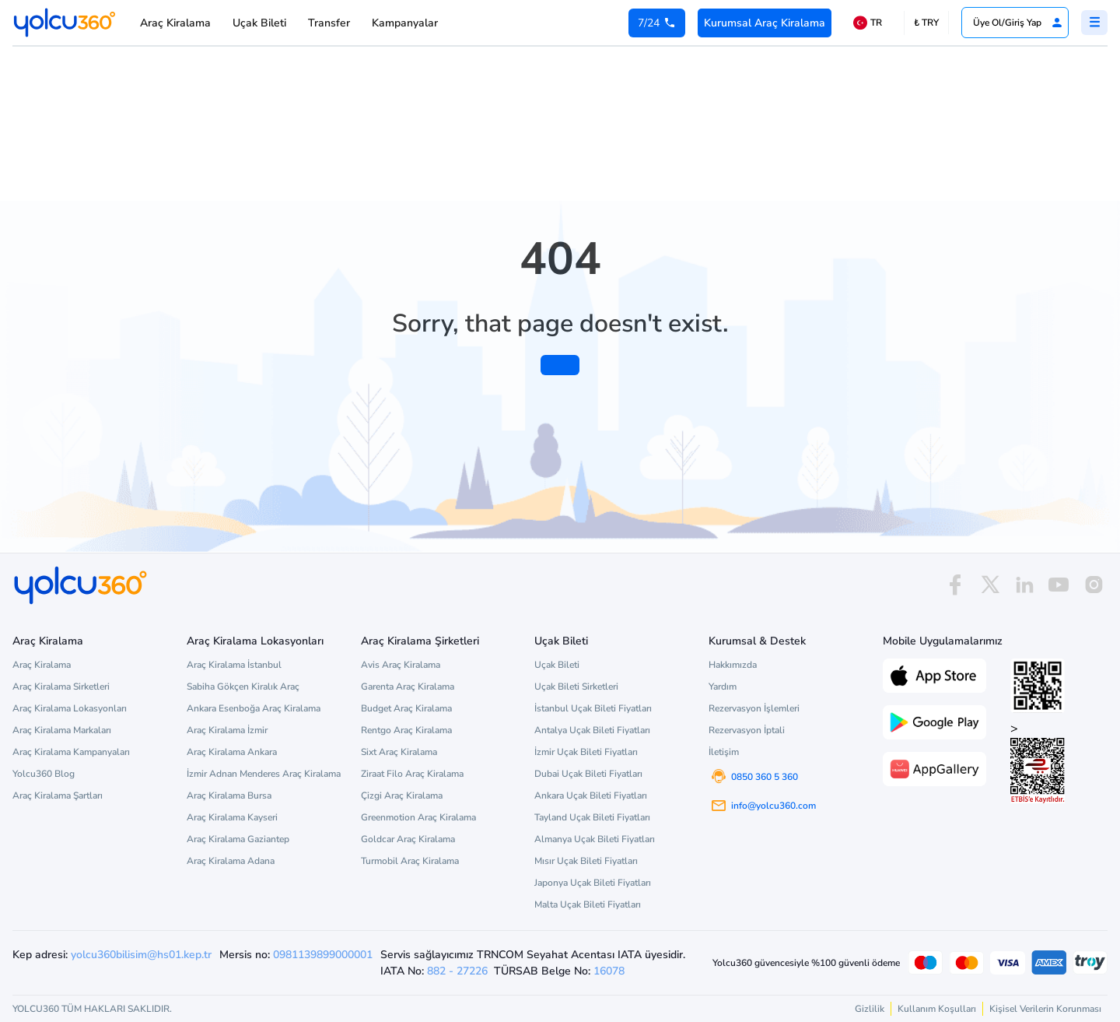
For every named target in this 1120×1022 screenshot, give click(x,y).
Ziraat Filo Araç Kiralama (412, 773)
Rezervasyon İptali (747, 730)
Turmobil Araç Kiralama (410, 861)
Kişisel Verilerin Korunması (1045, 1009)
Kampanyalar (405, 23)
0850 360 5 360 (764, 777)
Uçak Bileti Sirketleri (576, 686)
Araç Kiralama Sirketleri (61, 686)
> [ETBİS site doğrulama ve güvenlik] (1037, 761)
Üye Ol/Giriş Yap (1018, 22)
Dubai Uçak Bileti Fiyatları (588, 773)
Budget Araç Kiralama (406, 708)
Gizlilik (869, 1009)
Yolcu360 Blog (43, 773)
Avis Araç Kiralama (400, 665)
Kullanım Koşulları (937, 1009)
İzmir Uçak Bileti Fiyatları (586, 752)
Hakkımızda (733, 665)
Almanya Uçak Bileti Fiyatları (594, 839)
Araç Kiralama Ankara (232, 752)
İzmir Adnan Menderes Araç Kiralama (264, 773)
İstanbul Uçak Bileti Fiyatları (593, 708)
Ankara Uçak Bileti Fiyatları (590, 795)
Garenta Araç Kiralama (407, 686)
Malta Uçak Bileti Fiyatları (587, 904)
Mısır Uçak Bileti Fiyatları (586, 861)
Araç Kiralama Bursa (229, 795)
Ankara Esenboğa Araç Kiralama (253, 708)
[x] (990, 585)
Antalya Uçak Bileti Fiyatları (592, 730)
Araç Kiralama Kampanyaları (71, 752)
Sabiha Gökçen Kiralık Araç (243, 686)
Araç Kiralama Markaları (61, 730)
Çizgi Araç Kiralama (402, 795)
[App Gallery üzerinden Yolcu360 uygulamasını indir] (934, 767)
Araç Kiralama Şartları (57, 795)
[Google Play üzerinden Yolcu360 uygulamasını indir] (934, 720)
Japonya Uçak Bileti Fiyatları (592, 882)
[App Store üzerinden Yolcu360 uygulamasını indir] (934, 674)
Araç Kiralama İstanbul (234, 665)
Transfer (329, 23)
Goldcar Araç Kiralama (408, 839)
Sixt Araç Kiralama (399, 752)
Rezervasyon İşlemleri (754, 708)
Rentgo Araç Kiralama (406, 730)
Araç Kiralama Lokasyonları (69, 708)
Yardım (723, 686)
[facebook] (955, 585)
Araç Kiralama (175, 23)
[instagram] (1094, 585)
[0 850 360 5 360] (656, 23)
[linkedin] (1024, 585)
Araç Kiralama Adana (231, 861)
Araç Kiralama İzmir (227, 730)
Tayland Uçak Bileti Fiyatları (592, 817)
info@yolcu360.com (773, 805)
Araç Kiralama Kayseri (232, 817)
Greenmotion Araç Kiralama (418, 817)
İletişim (724, 752)
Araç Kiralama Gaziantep (238, 839)
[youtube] (1059, 585)
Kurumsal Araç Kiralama (764, 23)
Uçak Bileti (259, 23)
